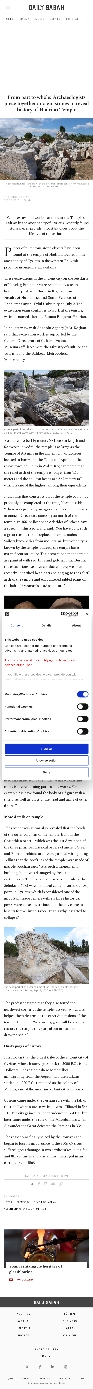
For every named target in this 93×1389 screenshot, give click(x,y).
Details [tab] (47, 625)
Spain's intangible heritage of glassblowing (35, 1269)
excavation (23, 1202)
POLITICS (23, 1314)
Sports (23, 1335)
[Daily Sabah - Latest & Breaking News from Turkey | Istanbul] (46, 7)
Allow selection (46, 760)
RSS (82, 1378)
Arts (9, 19)
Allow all (46, 748)
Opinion (69, 1335)
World (23, 1321)
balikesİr (40, 1208)
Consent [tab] (16, 625)
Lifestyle (23, 1328)
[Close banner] (87, 614)
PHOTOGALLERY (24, 1279)
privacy (26, 1378)
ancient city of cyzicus (18, 1208)
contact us (65, 1378)
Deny (46, 772)
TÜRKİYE (70, 1314)
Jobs (11, 1378)
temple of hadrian (45, 1202)
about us (45, 1378)
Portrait (73, 19)
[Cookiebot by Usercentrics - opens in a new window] (60, 614)
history (8, 1202)
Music (39, 19)
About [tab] (76, 625)
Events (55, 19)
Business (70, 1321)
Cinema (24, 19)
